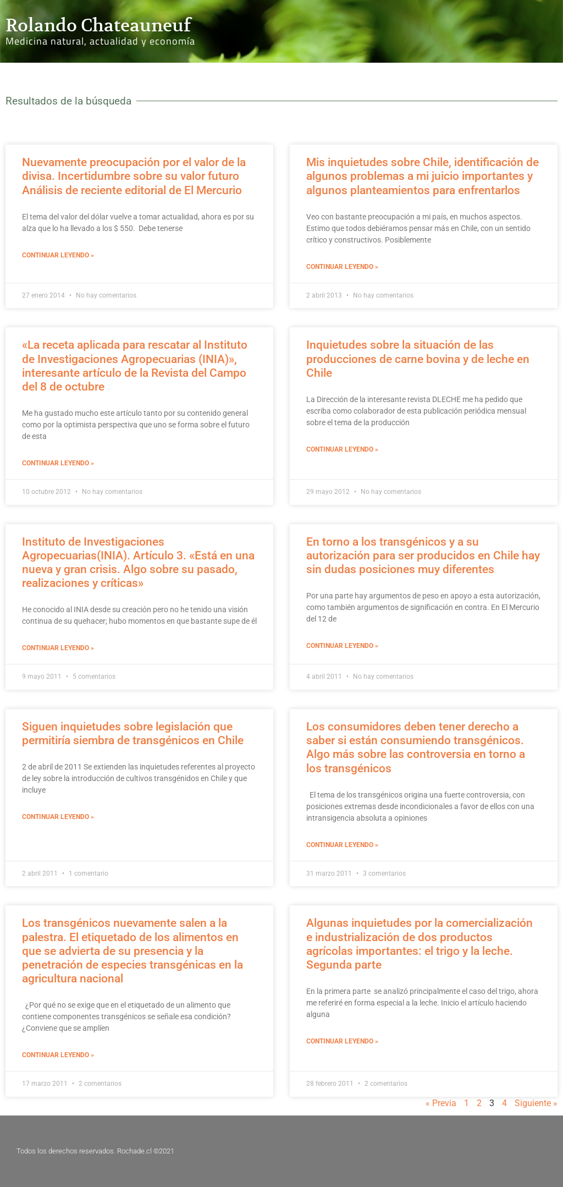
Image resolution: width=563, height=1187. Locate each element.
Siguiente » (536, 1103)
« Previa (441, 1103)
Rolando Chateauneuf (98, 25)
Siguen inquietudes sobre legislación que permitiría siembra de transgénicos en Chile (133, 733)
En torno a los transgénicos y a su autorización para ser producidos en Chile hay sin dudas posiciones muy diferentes (423, 555)
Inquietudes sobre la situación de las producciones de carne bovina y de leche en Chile (417, 358)
